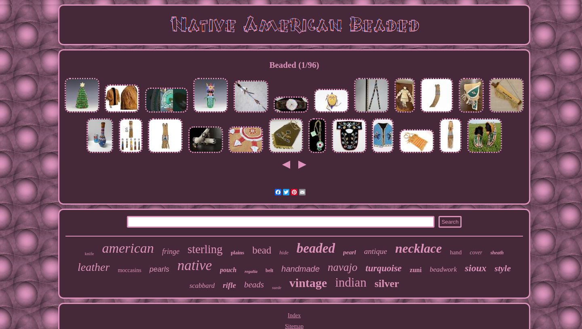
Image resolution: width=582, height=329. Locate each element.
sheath (497, 253)
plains (237, 252)
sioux (475, 268)
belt (269, 270)
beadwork (443, 269)
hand (456, 252)
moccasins (129, 270)
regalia (251, 271)
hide (283, 252)
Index (294, 315)
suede (276, 287)
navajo (343, 267)
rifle (229, 285)
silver (387, 283)
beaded (316, 248)
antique (375, 251)
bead (261, 250)
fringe (170, 251)
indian (351, 282)
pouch (228, 269)
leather (94, 267)
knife (89, 253)
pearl (349, 252)
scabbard (202, 285)
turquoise (383, 268)
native (194, 265)
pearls (159, 269)
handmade (300, 268)
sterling (205, 249)
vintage (308, 282)
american (128, 248)
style (503, 268)
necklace (418, 248)
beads (254, 284)
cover (476, 252)
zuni (416, 269)
